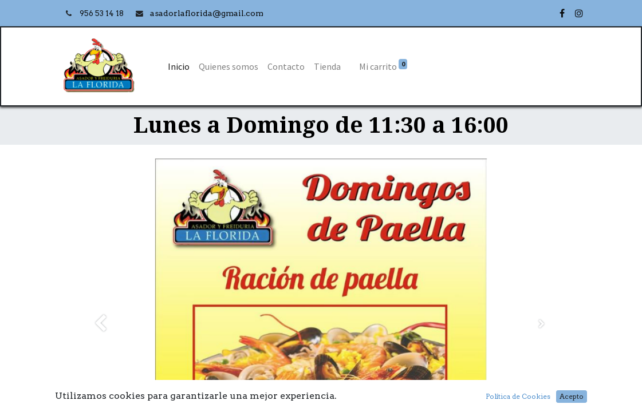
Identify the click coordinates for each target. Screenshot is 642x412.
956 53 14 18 (102, 13)
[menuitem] (178, 66)
